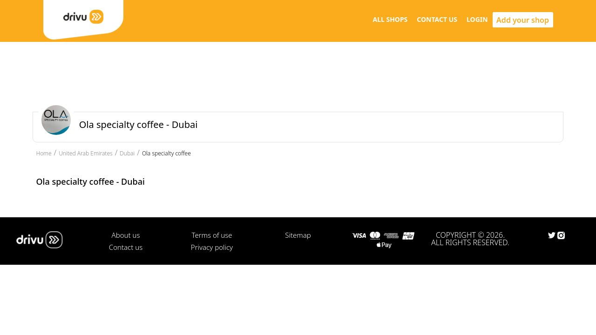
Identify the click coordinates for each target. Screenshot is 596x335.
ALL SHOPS (389, 19)
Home (44, 153)
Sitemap (298, 235)
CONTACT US (437, 19)
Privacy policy (212, 247)
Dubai (127, 153)
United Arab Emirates (86, 153)
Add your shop (522, 20)
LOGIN (477, 19)
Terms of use (211, 235)
